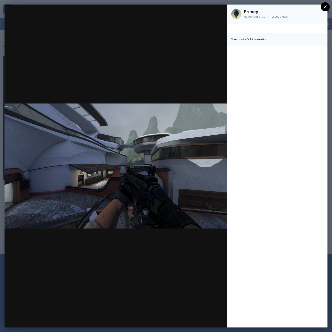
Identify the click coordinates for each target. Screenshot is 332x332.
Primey (251, 11)
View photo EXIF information (249, 39)
